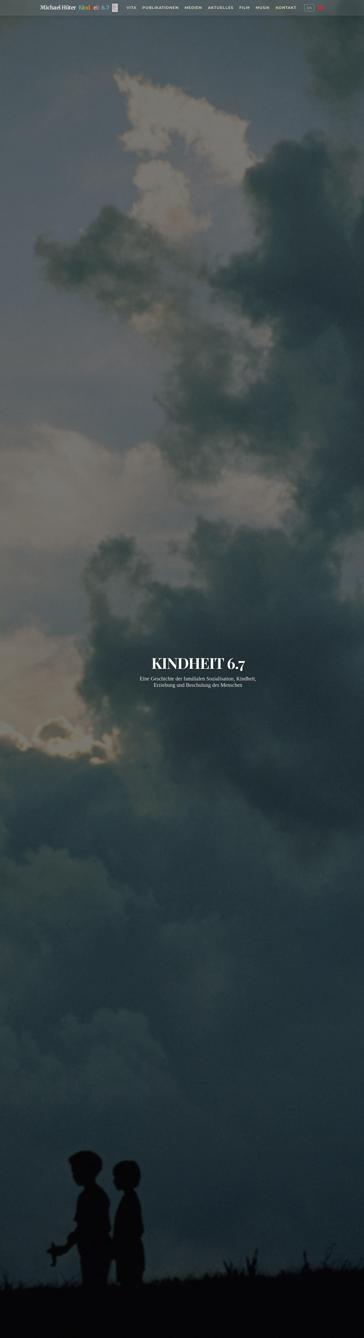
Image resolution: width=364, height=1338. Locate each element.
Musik (263, 7)
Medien (193, 7)
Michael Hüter (58, 7)
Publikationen (160, 7)
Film (244, 7)
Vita (131, 7)
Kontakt (286, 7)
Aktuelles (220, 7)
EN (309, 8)
